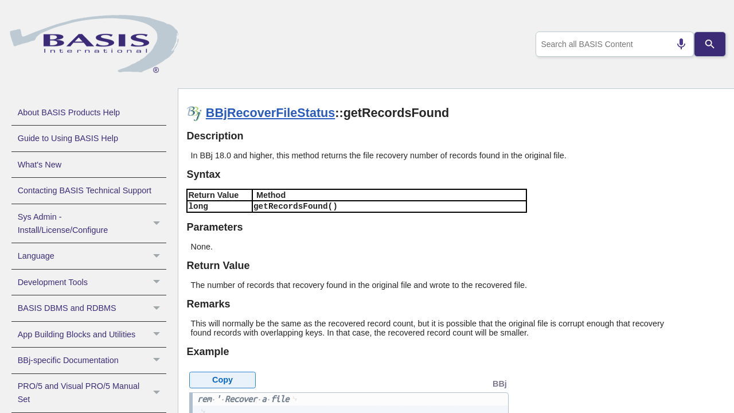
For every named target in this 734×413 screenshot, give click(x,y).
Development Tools (92, 282)
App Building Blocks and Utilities (92, 334)
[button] (158, 223)
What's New (39, 164)
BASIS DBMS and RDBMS (92, 308)
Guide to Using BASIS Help (68, 138)
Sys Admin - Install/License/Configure (92, 223)
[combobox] (612, 44)
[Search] (710, 44)
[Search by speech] (676, 44)
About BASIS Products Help (69, 112)
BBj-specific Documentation (92, 360)
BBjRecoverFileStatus (270, 113)
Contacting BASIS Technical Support (84, 190)
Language (92, 255)
